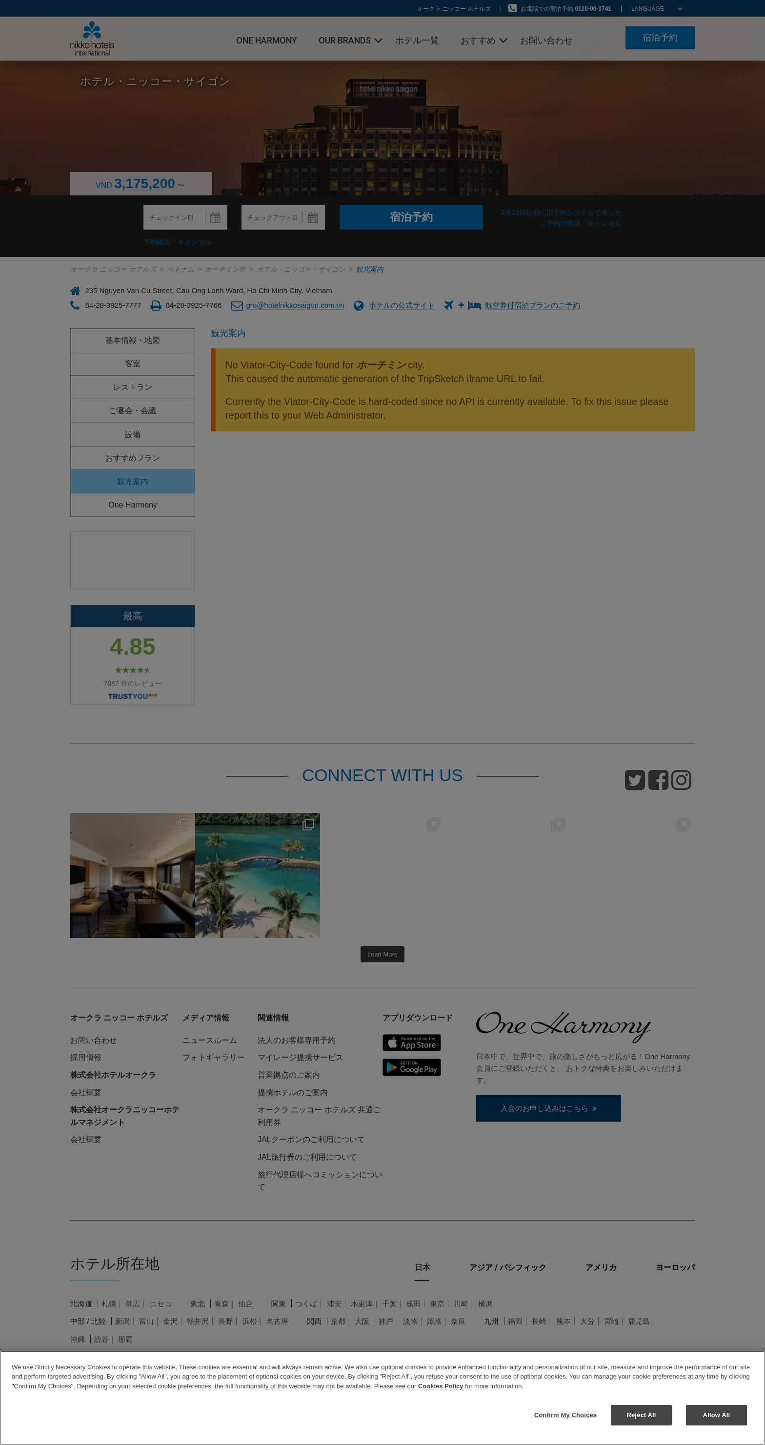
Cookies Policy (440, 1386)
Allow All (716, 1415)
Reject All (641, 1415)
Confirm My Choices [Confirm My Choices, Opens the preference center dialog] (565, 1415)
